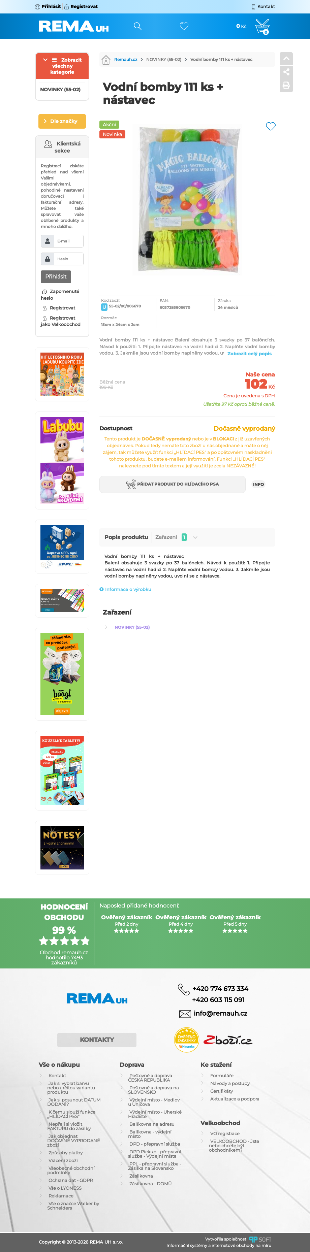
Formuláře (222, 1075)
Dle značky (63, 121)
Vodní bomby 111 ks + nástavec (221, 59)
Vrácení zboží (63, 1160)
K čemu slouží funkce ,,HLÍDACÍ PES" (71, 1114)
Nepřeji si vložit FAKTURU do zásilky (69, 1126)
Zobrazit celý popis (249, 353)
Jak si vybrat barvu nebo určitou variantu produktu (71, 1088)
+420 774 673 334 (220, 988)
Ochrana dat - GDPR (71, 1180)
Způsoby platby (66, 1152)
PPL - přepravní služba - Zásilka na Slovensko (154, 1166)
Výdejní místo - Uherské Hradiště (155, 1114)
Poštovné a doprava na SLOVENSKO (153, 1090)
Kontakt (57, 1075)
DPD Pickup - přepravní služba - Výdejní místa (154, 1154)
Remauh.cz (119, 59)
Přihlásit (56, 276)
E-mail (63, 241)
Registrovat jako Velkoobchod (61, 321)
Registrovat (58, 307)
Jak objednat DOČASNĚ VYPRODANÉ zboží (73, 1140)
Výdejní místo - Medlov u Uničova (154, 1102)
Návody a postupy (230, 1083)
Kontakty (97, 1040)
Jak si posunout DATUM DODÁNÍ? (73, 1102)
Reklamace (61, 1195)
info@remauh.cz (220, 1013)
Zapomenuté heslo (60, 295)
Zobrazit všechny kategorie (66, 66)
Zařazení (176, 537)
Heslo (62, 259)
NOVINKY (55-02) (163, 59)
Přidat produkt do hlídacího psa (172, 484)
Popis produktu (126, 537)
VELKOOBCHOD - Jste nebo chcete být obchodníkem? (234, 1146)
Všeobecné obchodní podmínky (71, 1170)
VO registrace (225, 1133)
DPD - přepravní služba (154, 1144)
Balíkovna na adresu (152, 1124)
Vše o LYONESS (65, 1188)
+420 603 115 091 (213, 1000)
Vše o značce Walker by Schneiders (73, 1206)
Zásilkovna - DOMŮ (150, 1183)
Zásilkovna (141, 1176)
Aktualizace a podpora (234, 1098)
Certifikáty (221, 1091)
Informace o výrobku (125, 589)
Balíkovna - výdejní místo (150, 1134)
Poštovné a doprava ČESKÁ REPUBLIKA (150, 1078)
